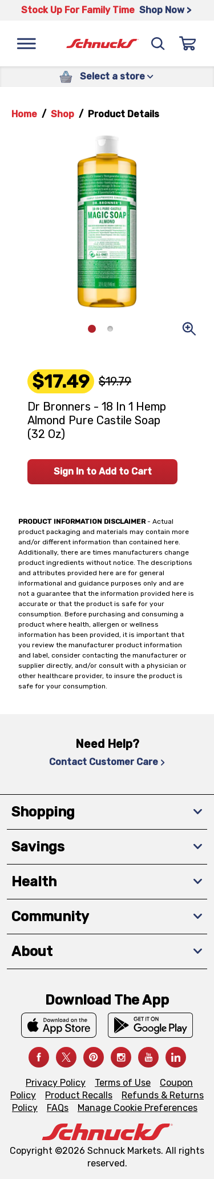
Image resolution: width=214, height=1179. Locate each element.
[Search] (158, 43)
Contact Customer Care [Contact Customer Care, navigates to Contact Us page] (107, 761)
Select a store (117, 76)
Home (24, 114)
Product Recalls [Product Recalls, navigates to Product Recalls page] (78, 1095)
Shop (62, 114)
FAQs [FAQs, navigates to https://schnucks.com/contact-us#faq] (57, 1107)
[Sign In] (187, 43)
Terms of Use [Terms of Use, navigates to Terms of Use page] (123, 1082)
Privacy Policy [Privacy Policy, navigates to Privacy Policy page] (56, 1082)
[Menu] (26, 43)
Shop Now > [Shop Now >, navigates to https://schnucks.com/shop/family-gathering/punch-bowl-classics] (165, 10)
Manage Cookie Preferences (137, 1107)
